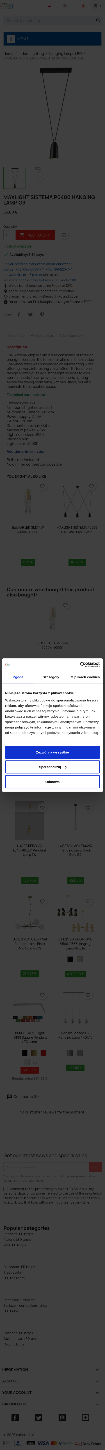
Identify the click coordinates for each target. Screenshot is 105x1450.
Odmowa (52, 781)
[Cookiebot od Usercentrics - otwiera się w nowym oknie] (80, 664)
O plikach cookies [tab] (85, 677)
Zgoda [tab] (18, 677)
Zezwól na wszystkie (52, 752)
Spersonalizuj (52, 767)
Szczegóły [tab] (51, 677)
